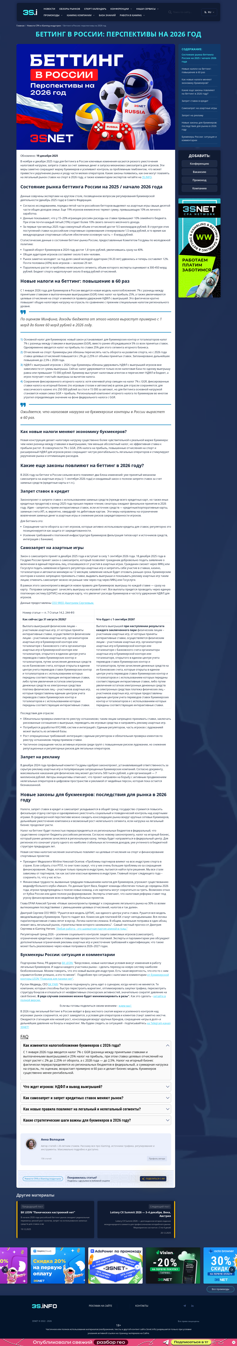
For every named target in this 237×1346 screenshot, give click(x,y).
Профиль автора (157, 1158)
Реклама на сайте (100, 1305)
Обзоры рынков (69, 8)
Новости (49, 8)
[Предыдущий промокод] (5, 1269)
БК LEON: (67, 963)
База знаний (107, 15)
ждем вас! (125, 1006)
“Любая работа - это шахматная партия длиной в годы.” (92, 928)
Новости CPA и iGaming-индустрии (43, 1178)
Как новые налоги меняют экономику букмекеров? (197, 81)
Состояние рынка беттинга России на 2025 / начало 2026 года (199, 58)
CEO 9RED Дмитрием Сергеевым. (73, 603)
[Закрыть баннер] (233, 1342)
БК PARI (53, 984)
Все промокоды (220, 1289)
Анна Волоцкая (53, 1139)
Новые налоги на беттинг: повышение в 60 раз (196, 70)
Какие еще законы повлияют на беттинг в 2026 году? (198, 92)
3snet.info (151, 1329)
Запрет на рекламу (192, 115)
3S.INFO (147, 177)
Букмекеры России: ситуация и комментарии (199, 138)
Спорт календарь (95, 8)
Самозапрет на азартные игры (199, 108)
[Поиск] (180, 12)
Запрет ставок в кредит (195, 100)
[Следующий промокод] (232, 1269)
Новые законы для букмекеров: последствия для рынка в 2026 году (199, 126)
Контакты (141, 1305)
